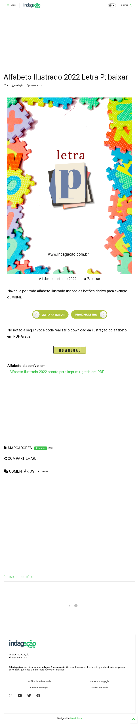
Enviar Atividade (99, 687)
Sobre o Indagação (99, 681)
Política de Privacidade (39, 681)
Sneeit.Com (76, 718)
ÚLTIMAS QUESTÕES (18, 577)
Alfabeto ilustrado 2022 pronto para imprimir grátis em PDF (56, 372)
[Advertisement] (69, 41)
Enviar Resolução (39, 687)
